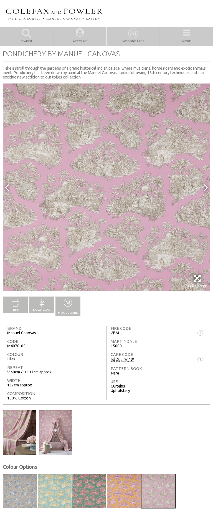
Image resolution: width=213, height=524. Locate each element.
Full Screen (197, 281)
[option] (106, 187)
